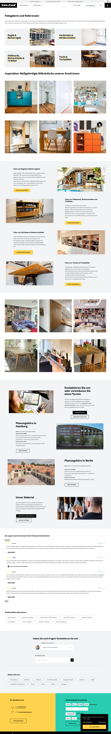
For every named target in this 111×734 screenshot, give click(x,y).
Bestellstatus (27, 670)
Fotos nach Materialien (23, 511)
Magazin (92, 670)
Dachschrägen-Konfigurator (69, 608)
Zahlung (53, 675)
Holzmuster (81, 670)
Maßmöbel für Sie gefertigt (34, 1)
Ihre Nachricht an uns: (40, 646)
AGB (45, 727)
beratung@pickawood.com (25, 703)
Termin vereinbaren (23, 441)
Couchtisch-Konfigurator (27, 613)
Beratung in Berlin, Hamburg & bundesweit (75, 1)
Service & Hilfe (72, 714)
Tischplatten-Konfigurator (44, 613)
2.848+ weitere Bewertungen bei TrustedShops (19, 557)
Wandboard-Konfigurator (61, 613)
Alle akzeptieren (94, 727)
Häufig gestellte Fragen (68, 670)
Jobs (66, 727)
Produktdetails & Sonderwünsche (17, 675)
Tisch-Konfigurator (11, 613)
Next (6, 592)
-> (72, 651)
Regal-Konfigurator (12, 608)
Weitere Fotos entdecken (22, 187)
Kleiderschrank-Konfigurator (28, 608)
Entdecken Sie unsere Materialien (26, 507)
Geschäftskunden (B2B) (52, 670)
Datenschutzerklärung (87, 722)
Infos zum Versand (81, 709)
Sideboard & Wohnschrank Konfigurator (48, 608)
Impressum (59, 727)
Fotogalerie (38, 670)
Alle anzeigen (64, 675)
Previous (7, 531)
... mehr (88, 718)
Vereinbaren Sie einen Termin (80, 408)
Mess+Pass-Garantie (80, 704)
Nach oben (97, 733)
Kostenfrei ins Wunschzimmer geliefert (53, 1)
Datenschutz (51, 727)
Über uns (33, 675)
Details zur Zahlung (93, 695)
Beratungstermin (14, 670)
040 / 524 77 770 (22, 698)
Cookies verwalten (102, 722)
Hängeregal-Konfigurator (87, 608)
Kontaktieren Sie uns (80, 403)
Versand (43, 675)
